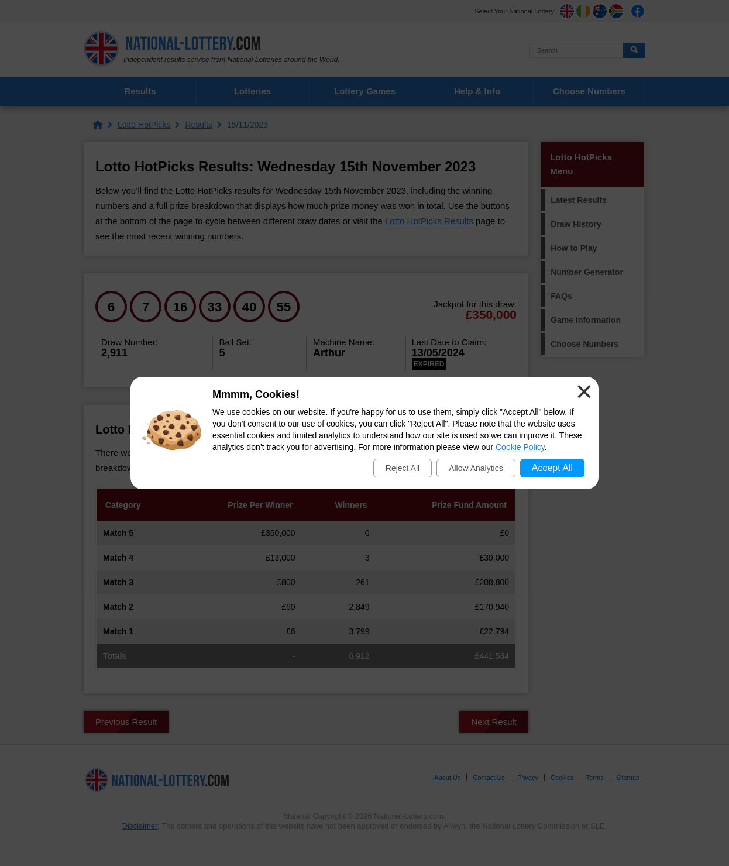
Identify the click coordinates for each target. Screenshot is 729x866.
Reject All (402, 468)
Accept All (552, 468)
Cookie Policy (520, 447)
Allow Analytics (476, 468)
